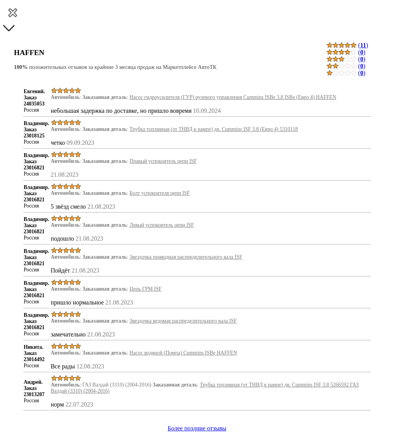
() (363, 45)
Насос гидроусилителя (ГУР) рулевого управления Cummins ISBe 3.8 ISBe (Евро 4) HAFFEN (233, 97)
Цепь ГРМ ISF (146, 289)
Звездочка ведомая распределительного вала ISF (183, 321)
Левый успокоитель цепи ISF (162, 225)
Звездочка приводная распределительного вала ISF (186, 257)
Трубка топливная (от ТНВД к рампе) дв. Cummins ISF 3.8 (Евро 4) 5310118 (214, 129)
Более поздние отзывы (197, 428)
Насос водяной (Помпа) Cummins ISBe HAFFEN (183, 353)
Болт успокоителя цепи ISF (160, 193)
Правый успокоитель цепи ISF (163, 161)
